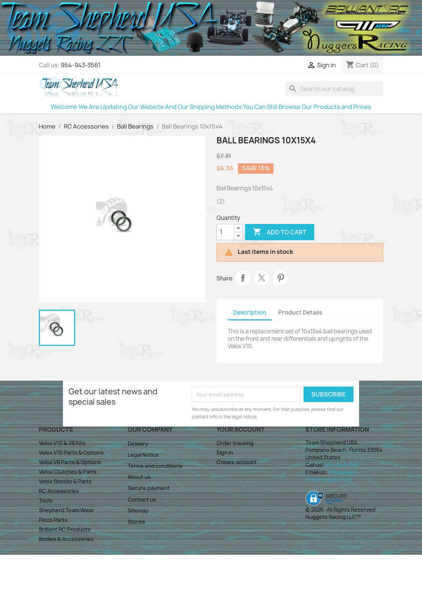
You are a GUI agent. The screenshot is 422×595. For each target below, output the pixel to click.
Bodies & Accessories (66, 539)
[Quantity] (225, 232)
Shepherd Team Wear (66, 510)
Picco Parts (53, 519)
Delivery (138, 443)
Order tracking (235, 442)
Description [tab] (249, 312)
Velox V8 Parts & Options (70, 462)
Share (242, 278)
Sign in (225, 452)
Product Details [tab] (300, 312)
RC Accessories (59, 490)
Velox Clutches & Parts (68, 471)
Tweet (261, 278)
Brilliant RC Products (65, 529)
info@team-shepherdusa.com (331, 476)
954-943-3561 (81, 65)
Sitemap (138, 510)
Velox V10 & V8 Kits (62, 442)
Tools (46, 500)
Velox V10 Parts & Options (71, 452)
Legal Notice (143, 454)
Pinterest (280, 278)
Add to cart (280, 232)
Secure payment (149, 488)
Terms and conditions (155, 465)
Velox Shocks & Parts (65, 481)
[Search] (334, 88)
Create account (237, 462)
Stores (136, 521)
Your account (241, 429)
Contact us (142, 499)
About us (139, 476)
